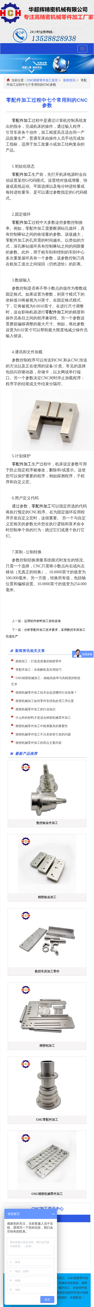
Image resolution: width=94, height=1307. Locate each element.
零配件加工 (55, 312)
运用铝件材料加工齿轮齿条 (42, 621)
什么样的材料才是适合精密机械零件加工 (43, 717)
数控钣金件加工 (47, 823)
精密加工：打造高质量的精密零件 (39, 661)
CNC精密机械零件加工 (46, 1194)
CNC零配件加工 (47, 1119)
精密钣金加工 (47, 897)
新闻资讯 (69, 80)
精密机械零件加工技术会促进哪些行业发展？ (46, 692)
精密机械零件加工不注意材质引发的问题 (43, 734)
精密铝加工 (47, 1045)
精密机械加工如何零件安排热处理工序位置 (45, 701)
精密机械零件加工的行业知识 (35, 709)
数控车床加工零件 (47, 971)
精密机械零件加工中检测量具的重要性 (42, 726)
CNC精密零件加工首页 (42, 80)
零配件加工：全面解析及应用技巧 (39, 669)
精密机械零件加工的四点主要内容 (39, 742)
